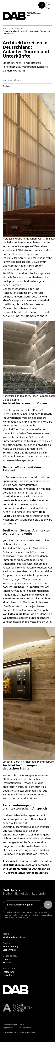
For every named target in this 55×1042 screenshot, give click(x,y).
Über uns (8, 959)
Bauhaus (6, 86)
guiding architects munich (22, 594)
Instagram (8, 971)
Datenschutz (25, 1027)
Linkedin (7, 975)
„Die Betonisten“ (12, 606)
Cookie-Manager (10, 1024)
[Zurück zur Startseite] (22, 16)
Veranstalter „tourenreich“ (29, 492)
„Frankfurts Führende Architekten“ (23, 540)
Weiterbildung (10, 946)
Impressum (8, 1027)
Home (5, 28)
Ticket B (8, 265)
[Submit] (48, 904)
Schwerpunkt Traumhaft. (33, 872)
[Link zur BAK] (27, 1007)
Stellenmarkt (9, 949)
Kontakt (7, 962)
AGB (22, 1024)
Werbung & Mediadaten (15, 937)
